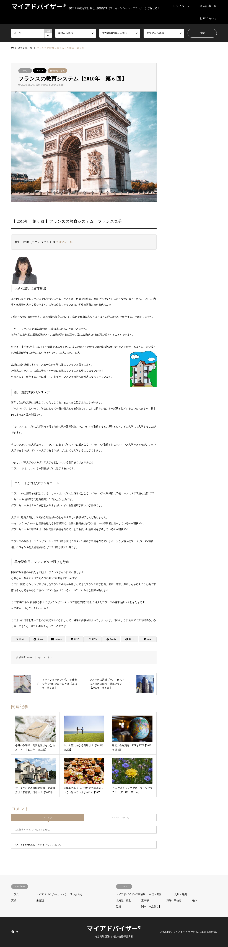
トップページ (181, 5)
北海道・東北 (123, 900)
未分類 (40, 900)
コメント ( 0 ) (47, 817)
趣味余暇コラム (57, 70)
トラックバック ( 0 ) (120, 817)
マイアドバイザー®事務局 (131, 894)
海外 (194, 900)
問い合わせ (76, 894)
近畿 (118, 906)
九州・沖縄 (180, 894)
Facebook (12, 931)
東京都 (145, 900)
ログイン (42, 844)
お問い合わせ (208, 18)
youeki (30, 657)
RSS (17, 931)
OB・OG (40, 70)
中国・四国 (155, 894)
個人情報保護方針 (123, 936)
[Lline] (75, 639)
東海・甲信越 (174, 900)
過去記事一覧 (208, 5)
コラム (25, 70)
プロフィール (63, 242)
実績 (13, 900)
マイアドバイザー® (114, 928)
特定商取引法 (102, 936)
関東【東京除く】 (151, 906)
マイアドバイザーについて (51, 894)
